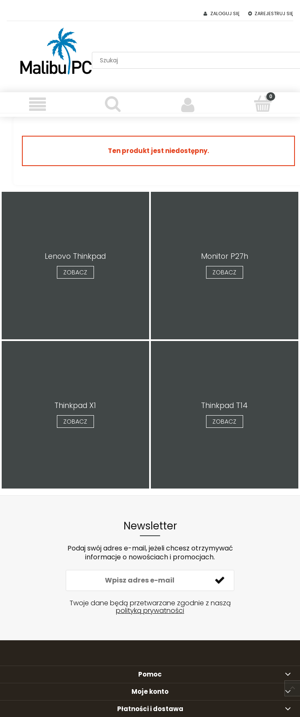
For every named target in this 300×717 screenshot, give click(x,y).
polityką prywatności (150, 610)
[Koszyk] (262, 103)
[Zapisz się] (219, 580)
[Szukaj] (112, 103)
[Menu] (37, 104)
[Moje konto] (187, 104)
